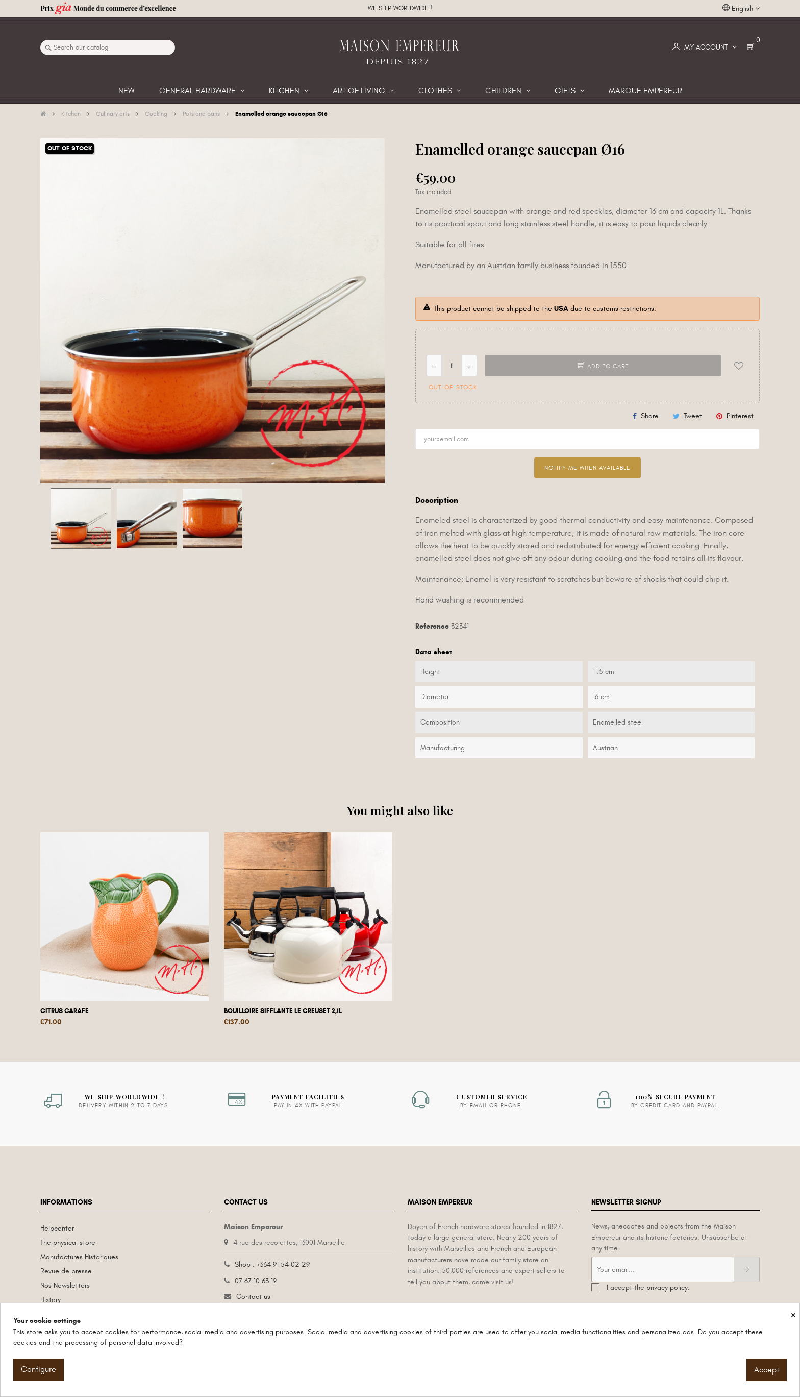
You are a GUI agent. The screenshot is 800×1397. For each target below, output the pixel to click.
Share (650, 416)
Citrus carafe (64, 1011)
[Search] (107, 47)
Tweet (693, 416)
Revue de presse (66, 1271)
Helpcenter (57, 1228)
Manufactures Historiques (79, 1257)
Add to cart (603, 366)
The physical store (67, 1242)
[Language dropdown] (741, 8)
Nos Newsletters (65, 1285)
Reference (432, 626)
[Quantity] (451, 365)
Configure (38, 1369)
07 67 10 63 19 (256, 1280)
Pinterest (740, 416)
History (50, 1299)
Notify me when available (587, 467)
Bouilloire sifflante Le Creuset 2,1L (283, 1011)
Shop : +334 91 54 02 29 (272, 1264)
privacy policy (667, 1287)
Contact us (253, 1296)
